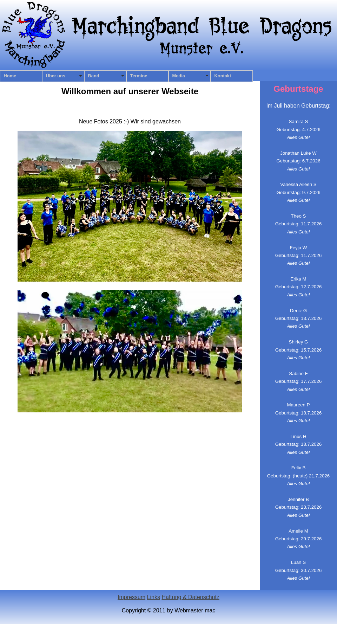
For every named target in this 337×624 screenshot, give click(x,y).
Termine (138, 75)
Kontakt (222, 75)
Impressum (131, 597)
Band (93, 75)
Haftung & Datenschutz (190, 597)
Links (153, 597)
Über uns (55, 75)
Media (178, 75)
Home (10, 75)
